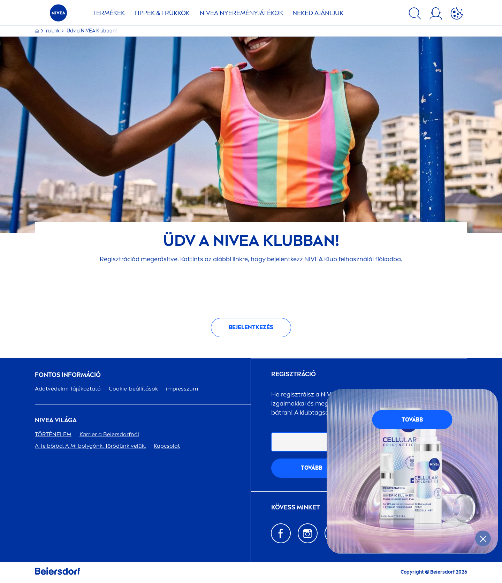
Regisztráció (293, 374)
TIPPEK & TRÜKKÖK (162, 13)
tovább (311, 467)
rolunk (53, 31)
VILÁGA (56, 420)
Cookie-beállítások (133, 388)
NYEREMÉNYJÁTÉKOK (241, 13)
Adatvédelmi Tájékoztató (68, 388)
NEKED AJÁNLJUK (317, 13)
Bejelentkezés (251, 327)
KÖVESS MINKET (295, 507)
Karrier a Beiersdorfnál (109, 434)
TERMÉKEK (108, 13)
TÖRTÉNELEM (53, 434)
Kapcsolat (167, 445)
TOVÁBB (412, 419)
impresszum (182, 388)
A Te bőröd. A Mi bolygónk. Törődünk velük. (90, 445)
